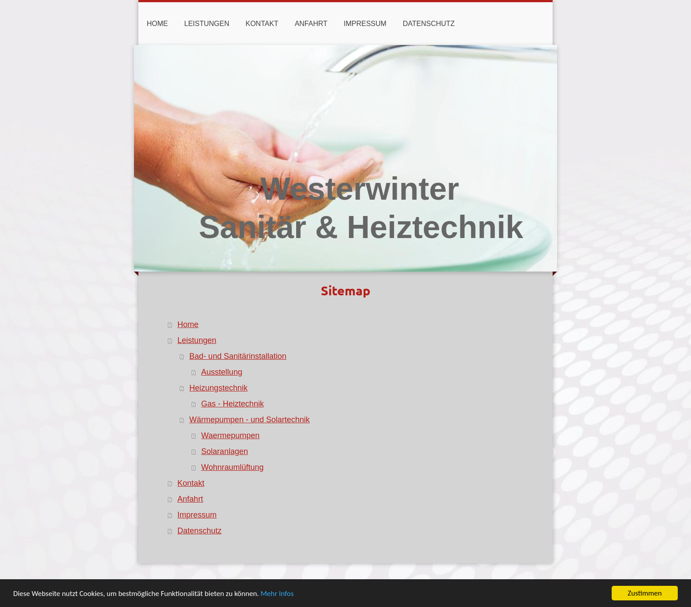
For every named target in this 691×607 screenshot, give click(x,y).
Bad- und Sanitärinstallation (237, 356)
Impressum (197, 514)
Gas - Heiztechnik (232, 403)
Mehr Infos (276, 594)
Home (188, 324)
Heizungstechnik (218, 388)
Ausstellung (221, 372)
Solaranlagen (224, 451)
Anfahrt (190, 499)
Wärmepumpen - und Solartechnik (249, 419)
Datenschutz (200, 530)
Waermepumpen (230, 435)
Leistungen (197, 340)
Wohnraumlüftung (232, 467)
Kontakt (191, 483)
